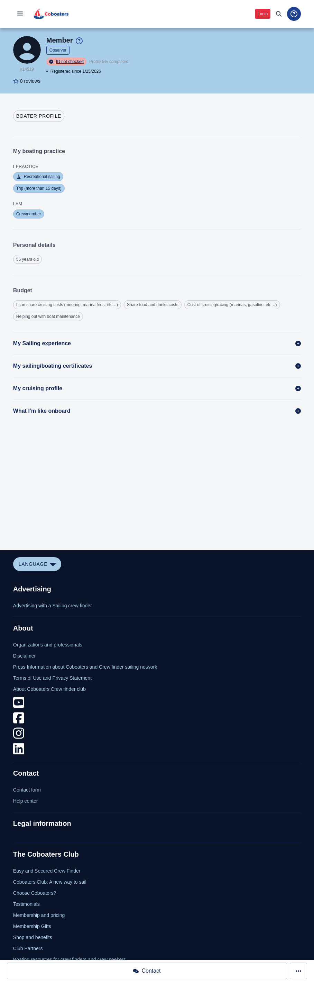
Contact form (27, 790)
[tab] (38, 116)
